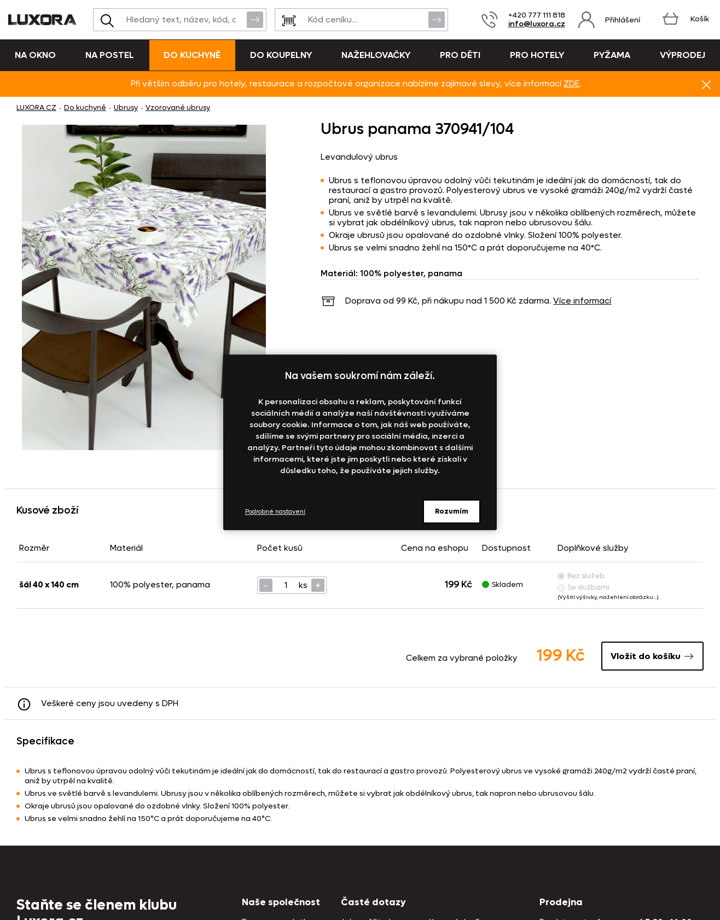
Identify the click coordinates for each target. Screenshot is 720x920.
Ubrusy (126, 107)
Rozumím (451, 511)
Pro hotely (537, 55)
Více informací (582, 300)
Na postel (109, 55)
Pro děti (460, 55)
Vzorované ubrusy (178, 107)
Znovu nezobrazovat (706, 84)
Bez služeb (581, 575)
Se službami (583, 587)
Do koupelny (281, 55)
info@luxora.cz (536, 24)
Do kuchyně (192, 55)
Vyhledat (255, 19)
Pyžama (612, 55)
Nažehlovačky (375, 55)
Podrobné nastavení (275, 512)
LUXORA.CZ (36, 107)
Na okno (35, 55)
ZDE (571, 83)
